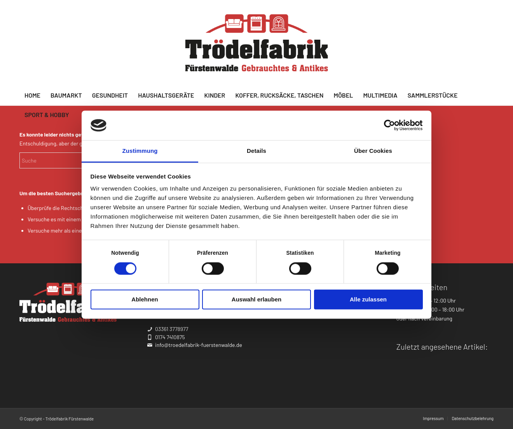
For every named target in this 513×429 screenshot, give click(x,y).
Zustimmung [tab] (140, 151)
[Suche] (77, 160)
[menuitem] (32, 95)
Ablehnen (144, 299)
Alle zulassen (368, 299)
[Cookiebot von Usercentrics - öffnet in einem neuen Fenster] (389, 125)
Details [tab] (256, 151)
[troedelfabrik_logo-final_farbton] (256, 43)
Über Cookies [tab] (373, 151)
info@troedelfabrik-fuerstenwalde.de (198, 344)
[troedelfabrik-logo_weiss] (68, 302)
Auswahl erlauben (256, 299)
